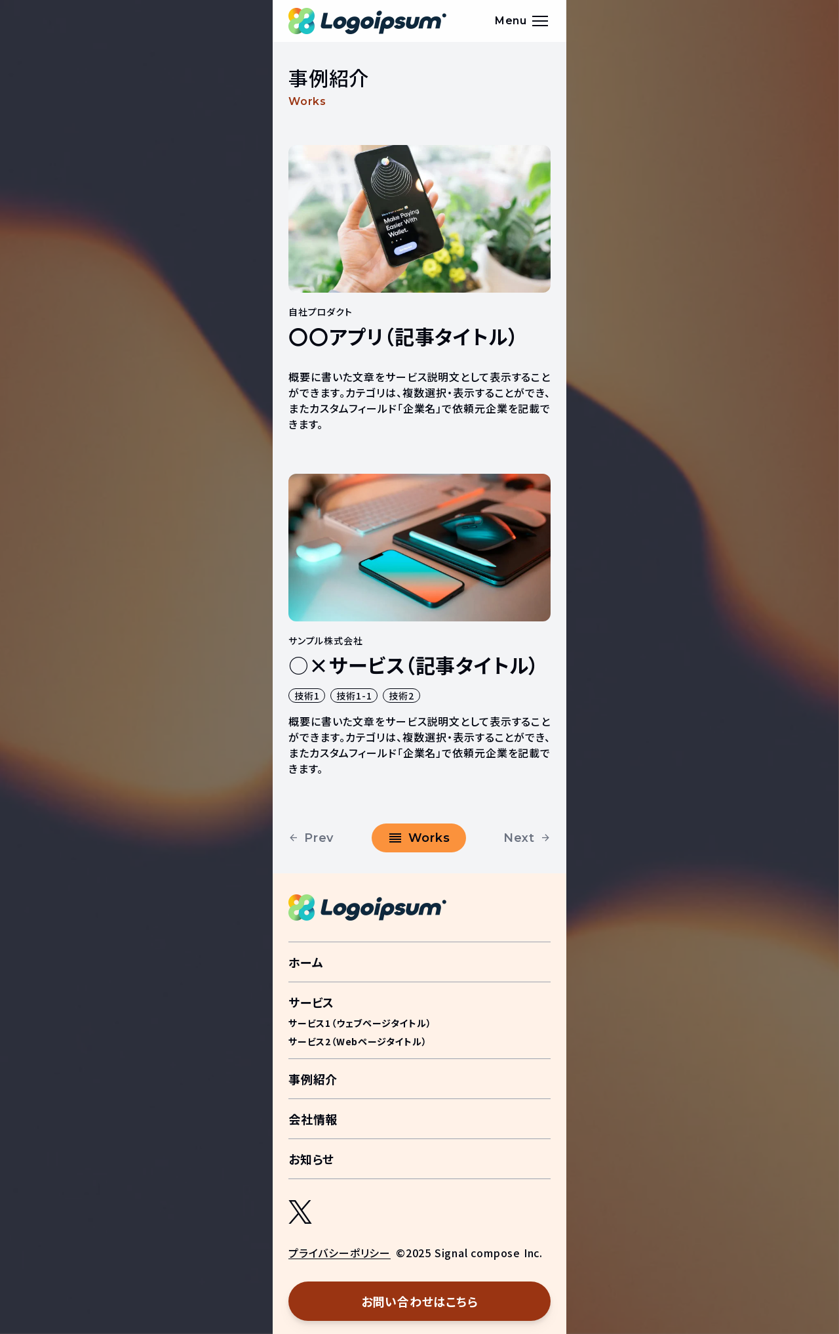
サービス (311, 1002)
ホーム (305, 961)
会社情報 (313, 1118)
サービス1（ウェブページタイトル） (360, 1023)
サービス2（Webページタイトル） (357, 1041)
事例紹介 (313, 1078)
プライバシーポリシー (339, 1253)
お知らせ (311, 1158)
